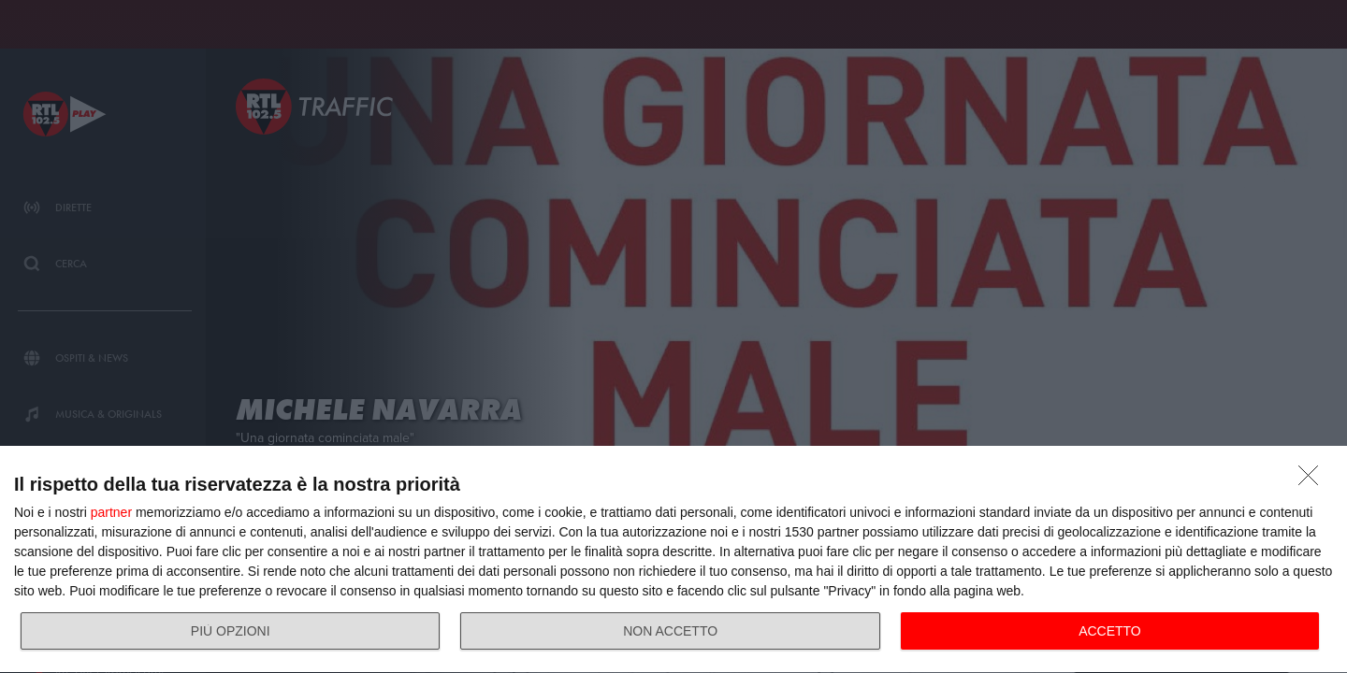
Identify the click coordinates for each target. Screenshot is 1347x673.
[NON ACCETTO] (1313, 480)
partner (111, 512)
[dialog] (673, 560)
